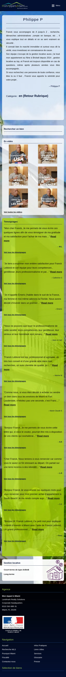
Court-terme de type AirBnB (16, 570)
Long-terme (9, 574)
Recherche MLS (9, 649)
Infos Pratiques (40, 645)
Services (37, 653)
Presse (37, 661)
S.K (60, 442)
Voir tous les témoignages (15, 252)
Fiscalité (5, 657)
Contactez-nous (8, 661)
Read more (56, 272)
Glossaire (38, 657)
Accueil (5, 645)
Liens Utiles (39, 649)
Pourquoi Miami (8, 653)
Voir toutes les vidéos (13, 212)
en (20, 96)
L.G (60, 473)
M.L (60, 247)
